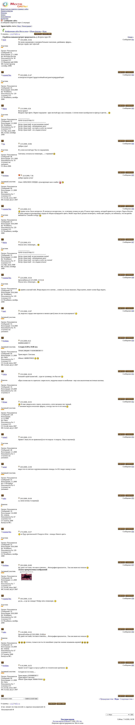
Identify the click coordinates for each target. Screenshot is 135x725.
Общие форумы (35, 31)
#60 (132, 665)
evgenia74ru (7, 75)
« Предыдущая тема (106, 699)
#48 (132, 277)
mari (4, 311)
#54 (132, 467)
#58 (132, 598)
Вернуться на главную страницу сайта (14, 9)
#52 (132, 402)
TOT (4, 40)
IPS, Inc (79, 721)
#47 (132, 242)
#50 (132, 340)
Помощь (4, 13)
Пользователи (6, 17)
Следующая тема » (127, 699)
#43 (132, 108)
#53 (132, 437)
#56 (132, 531)
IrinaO (5, 437)
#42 (132, 75)
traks (4, 498)
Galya (5, 374)
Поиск (3, 15)
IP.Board (67, 721)
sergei (5, 467)
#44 (132, 143)
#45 (132, 175)
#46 (132, 209)
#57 (132, 565)
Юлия (5, 402)
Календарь (4, 18)
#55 (132, 498)
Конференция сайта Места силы (16, 31)
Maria (5, 109)
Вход (19, 26)
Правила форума (7, 11)
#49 (132, 311)
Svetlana (6, 175)
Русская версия (58, 721)
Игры (45, 31)
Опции (130, 37)
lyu (4, 144)
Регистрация (26, 26)
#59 (132, 632)
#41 (132, 39)
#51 (132, 374)
